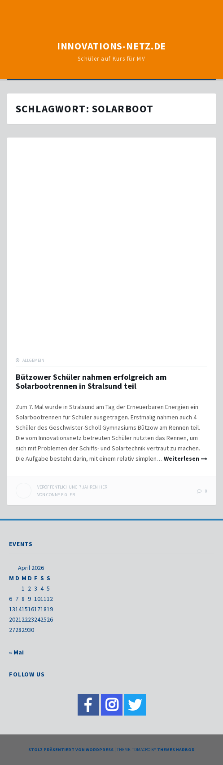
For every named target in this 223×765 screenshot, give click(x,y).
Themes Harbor (176, 749)
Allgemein (33, 360)
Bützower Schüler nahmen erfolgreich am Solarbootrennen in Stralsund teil (91, 381)
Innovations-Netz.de (111, 46)
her (72, 487)
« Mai (16, 652)
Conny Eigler (60, 495)
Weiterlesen (181, 458)
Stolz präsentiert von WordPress (71, 749)
